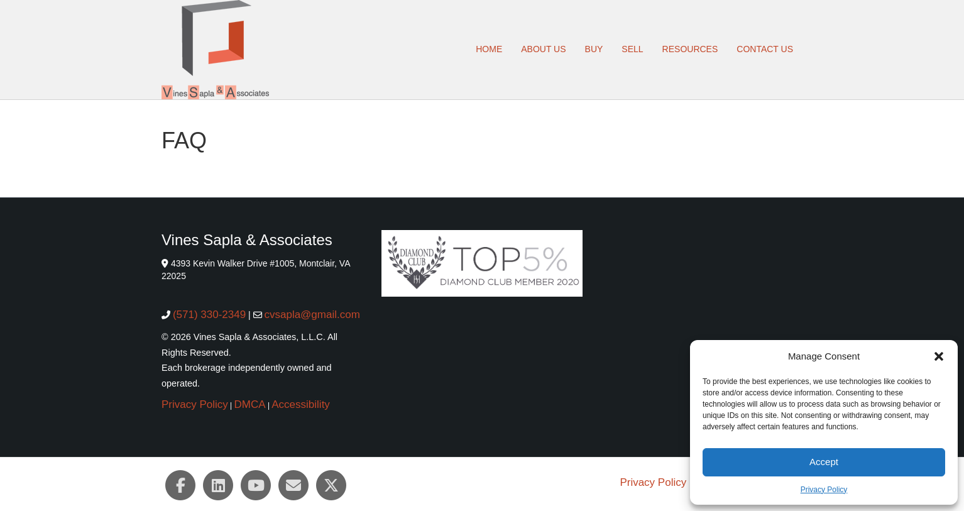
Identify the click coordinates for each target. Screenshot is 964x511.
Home (489, 49)
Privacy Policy (824, 489)
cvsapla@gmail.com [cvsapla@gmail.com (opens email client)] (311, 315)
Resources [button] (690, 49)
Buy (594, 49)
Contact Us (765, 49)
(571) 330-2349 (209, 315)
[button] (939, 356)
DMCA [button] (250, 404)
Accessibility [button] (300, 404)
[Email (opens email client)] (293, 485)
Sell (632, 49)
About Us (543, 49)
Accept (823, 461)
